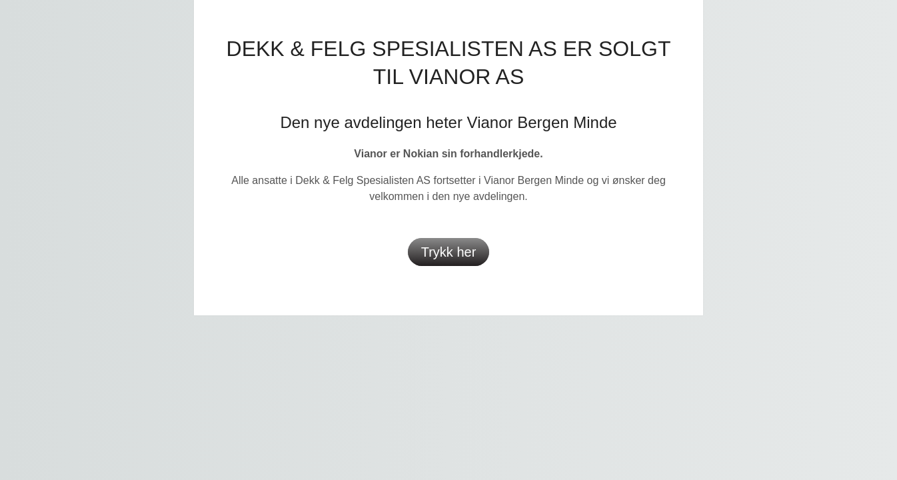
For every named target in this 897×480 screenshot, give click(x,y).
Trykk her (448, 252)
